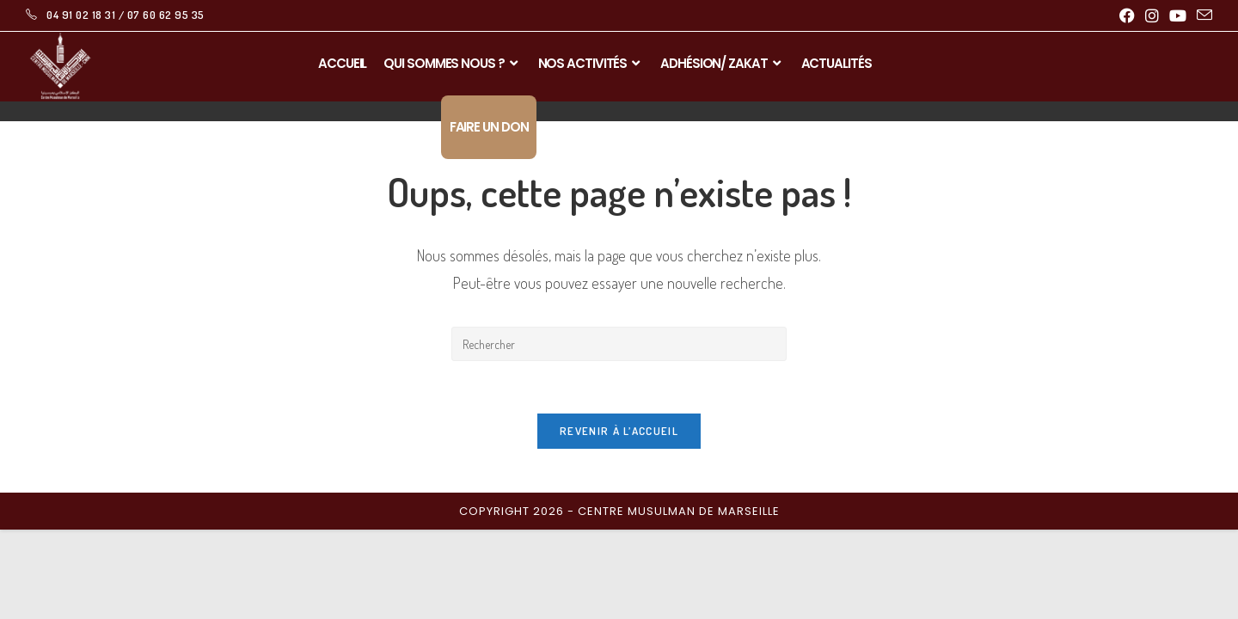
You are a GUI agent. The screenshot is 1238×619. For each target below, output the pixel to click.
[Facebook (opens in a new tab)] (1127, 15)
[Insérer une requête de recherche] (619, 344)
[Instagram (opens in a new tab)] (1152, 15)
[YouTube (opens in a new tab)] (1178, 15)
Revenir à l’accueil (619, 431)
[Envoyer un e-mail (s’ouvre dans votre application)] (1202, 15)
